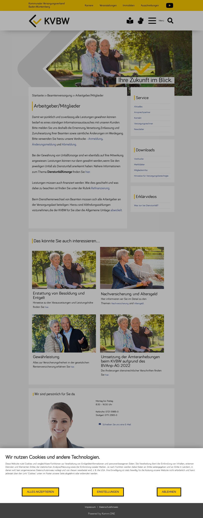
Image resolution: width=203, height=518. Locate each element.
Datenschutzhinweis (108, 507)
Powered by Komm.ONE (101, 513)
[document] (101, 470)
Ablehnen (169, 491)
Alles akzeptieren (40, 491)
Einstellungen (107, 491)
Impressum (90, 507)
